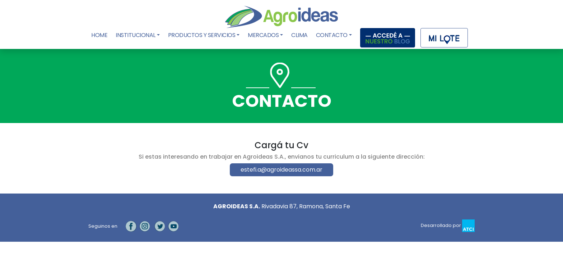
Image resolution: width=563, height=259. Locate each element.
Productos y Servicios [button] (202, 35)
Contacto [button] (332, 35)
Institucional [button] (135, 35)
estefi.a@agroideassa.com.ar (281, 169)
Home (100, 35)
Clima (299, 35)
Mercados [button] (263, 35)
